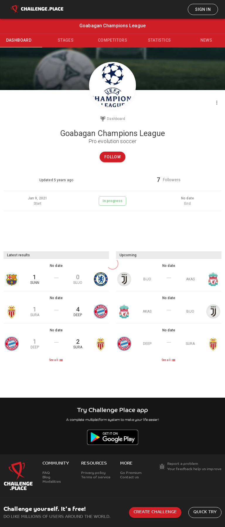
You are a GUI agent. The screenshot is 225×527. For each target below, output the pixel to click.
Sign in (203, 9)
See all (56, 360)
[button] (56, 275)
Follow (112, 157)
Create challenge (155, 512)
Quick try (205, 512)
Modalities (51, 482)
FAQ (46, 473)
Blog (46, 477)
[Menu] (217, 102)
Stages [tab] (66, 40)
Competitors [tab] (112, 40)
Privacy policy (93, 473)
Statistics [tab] (159, 40)
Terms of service (95, 477)
